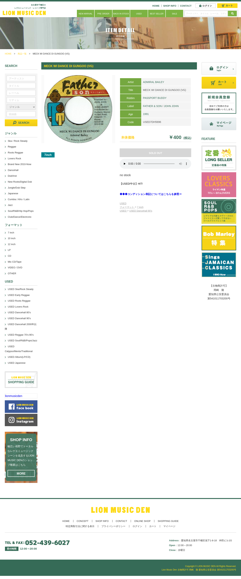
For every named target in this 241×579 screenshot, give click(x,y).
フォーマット (127, 207)
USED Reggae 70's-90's (21, 334)
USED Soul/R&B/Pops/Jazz (22, 340)
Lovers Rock (14, 158)
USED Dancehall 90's (140, 210)
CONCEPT (83, 521)
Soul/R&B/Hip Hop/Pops (21, 211)
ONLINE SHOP (142, 521)
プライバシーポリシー (113, 526)
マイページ (169, 526)
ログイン (137, 526)
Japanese (13, 193)
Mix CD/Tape (14, 261)
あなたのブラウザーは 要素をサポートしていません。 (155, 164)
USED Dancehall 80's (19, 312)
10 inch (11, 238)
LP (9, 250)
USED (139, 14)
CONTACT (186, 6)
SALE (174, 14)
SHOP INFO (169, 6)
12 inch (11, 244)
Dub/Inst (12, 175)
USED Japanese (16, 362)
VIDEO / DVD (15, 267)
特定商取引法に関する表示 (80, 526)
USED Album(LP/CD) (19, 357)
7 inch (140, 207)
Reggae (12, 146)
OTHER (12, 273)
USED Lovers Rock (18, 306)
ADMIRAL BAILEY (153, 82)
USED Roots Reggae (19, 300)
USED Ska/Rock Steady (20, 289)
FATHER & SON (152, 106)
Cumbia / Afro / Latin (19, 199)
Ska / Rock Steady (17, 141)
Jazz (10, 205)
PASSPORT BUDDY (155, 97)
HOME (155, 6)
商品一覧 (22, 53)
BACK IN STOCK (121, 14)
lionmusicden (13, 396)
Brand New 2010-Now (19, 164)
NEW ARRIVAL (85, 14)
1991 (146, 114)
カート (152, 526)
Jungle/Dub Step (16, 187)
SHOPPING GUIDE (168, 521)
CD (9, 255)
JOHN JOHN (171, 106)
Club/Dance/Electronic (20, 216)
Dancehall (13, 170)
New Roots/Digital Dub (20, 181)
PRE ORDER (103, 14)
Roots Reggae (15, 152)
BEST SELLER (157, 14)
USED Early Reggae (19, 295)
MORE (21, 473)
